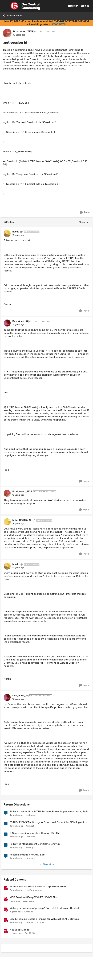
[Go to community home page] (25, 6)
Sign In (85, 5)
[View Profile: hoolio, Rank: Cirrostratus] (7, 233)
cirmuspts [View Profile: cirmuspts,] (30, 858)
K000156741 (59, 24)
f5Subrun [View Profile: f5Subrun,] (30, 836)
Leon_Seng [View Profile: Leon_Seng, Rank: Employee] (28, 901)
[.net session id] (18, 235)
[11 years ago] (16, 933)
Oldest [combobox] (84, 222)
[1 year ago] (15, 901)
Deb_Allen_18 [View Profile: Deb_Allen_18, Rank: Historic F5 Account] (20, 321)
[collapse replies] (46, 229)
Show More (46, 864)
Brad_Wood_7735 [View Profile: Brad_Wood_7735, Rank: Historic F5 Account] (23, 31)
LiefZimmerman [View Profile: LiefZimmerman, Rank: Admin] (34, 890)
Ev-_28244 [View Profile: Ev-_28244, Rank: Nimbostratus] (30, 933)
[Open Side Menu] (5, 6)
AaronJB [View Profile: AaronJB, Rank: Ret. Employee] (28, 911)
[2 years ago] (16, 911)
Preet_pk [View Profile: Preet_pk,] (30, 847)
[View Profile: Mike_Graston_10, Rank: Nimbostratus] (7, 521)
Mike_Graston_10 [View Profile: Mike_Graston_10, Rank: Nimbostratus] (21, 520)
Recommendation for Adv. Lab (27, 854)
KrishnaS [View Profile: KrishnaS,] (30, 825)
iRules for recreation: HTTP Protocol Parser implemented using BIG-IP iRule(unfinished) (49, 811)
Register (73, 5)
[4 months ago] (16, 922)
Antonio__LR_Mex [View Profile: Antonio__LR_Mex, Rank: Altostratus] (35, 922)
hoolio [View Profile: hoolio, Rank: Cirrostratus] (15, 231)
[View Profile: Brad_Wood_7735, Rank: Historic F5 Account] (7, 33)
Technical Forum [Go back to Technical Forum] (12, 15)
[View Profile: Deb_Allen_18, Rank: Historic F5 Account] (7, 323)
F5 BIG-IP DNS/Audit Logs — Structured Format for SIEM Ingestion (48, 822)
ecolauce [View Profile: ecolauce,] (30, 815)
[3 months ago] (16, 815)
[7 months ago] (16, 890)
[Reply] (84, 212)
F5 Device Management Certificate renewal (35, 843)
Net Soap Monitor (20, 929)
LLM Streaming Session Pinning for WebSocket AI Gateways (44, 918)
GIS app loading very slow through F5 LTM (34, 833)
